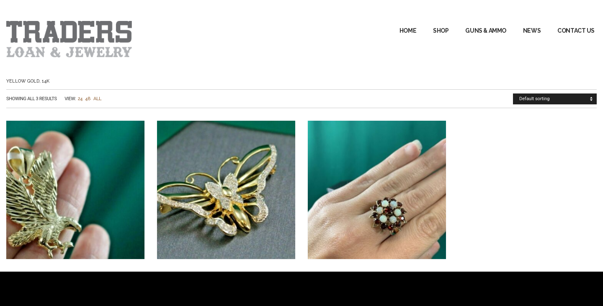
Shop (440, 30)
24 (80, 98)
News (532, 30)
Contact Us (576, 30)
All (97, 98)
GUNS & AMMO (485, 30)
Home (407, 30)
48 (87, 98)
